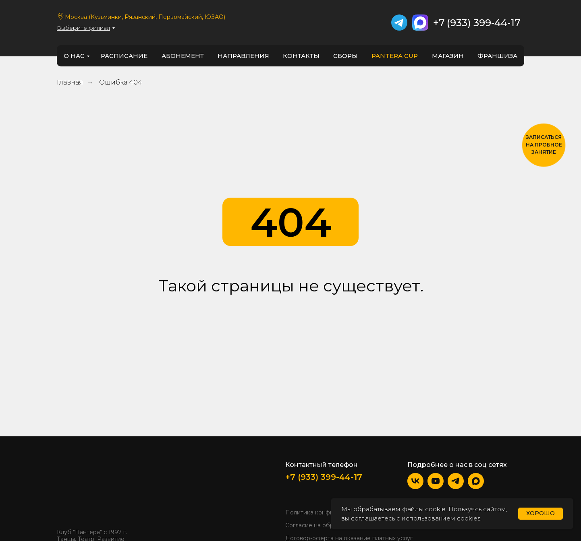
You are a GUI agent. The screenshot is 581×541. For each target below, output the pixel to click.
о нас (74, 56)
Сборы (345, 56)
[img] (81, 490)
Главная (70, 82)
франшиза (497, 56)
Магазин (448, 56)
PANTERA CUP (394, 56)
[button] (544, 145)
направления (243, 56)
